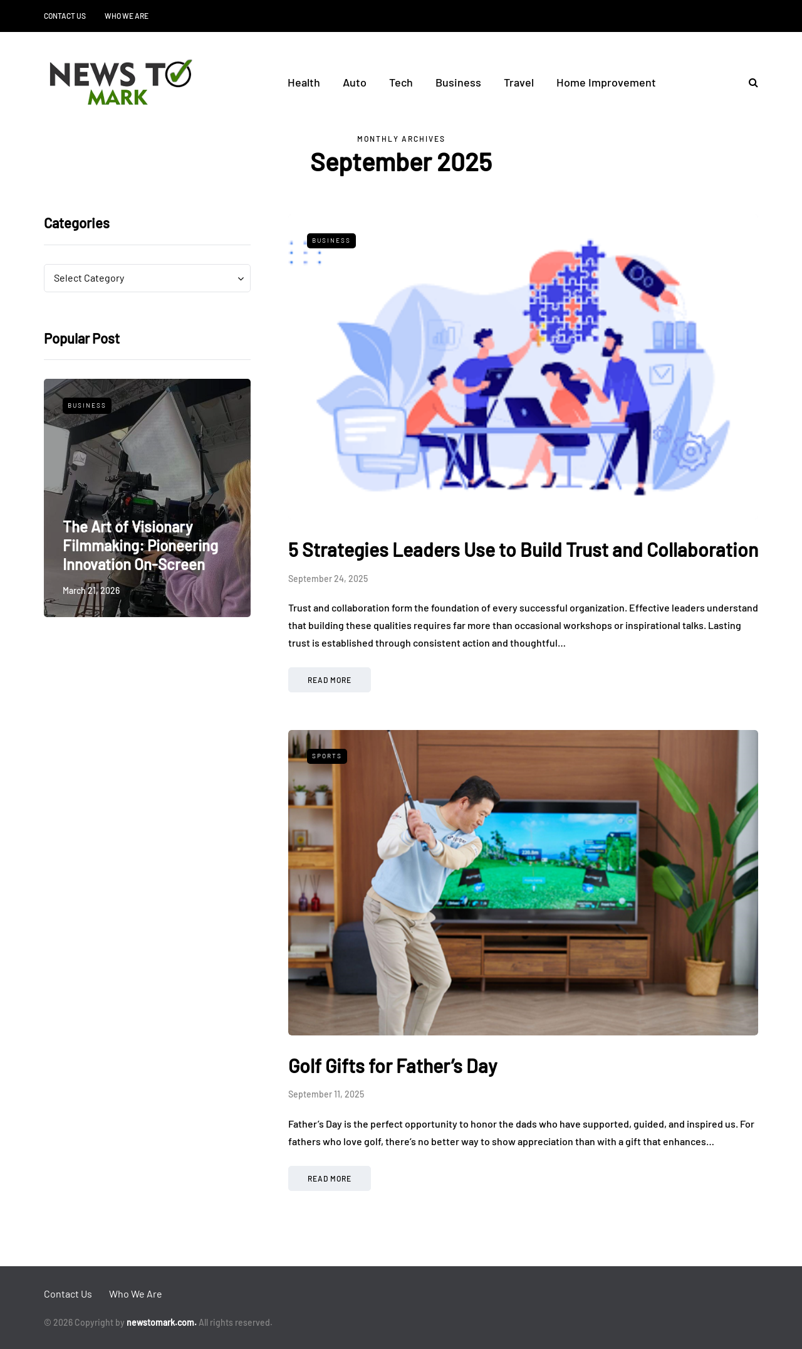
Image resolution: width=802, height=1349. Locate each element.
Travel (519, 82)
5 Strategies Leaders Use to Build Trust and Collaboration (523, 549)
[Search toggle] (748, 82)
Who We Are (126, 15)
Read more (330, 679)
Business (458, 82)
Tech (401, 82)
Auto (355, 82)
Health (304, 82)
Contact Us (65, 15)
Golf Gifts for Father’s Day (392, 1065)
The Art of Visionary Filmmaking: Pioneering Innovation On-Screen (140, 545)
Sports (327, 755)
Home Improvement (606, 82)
